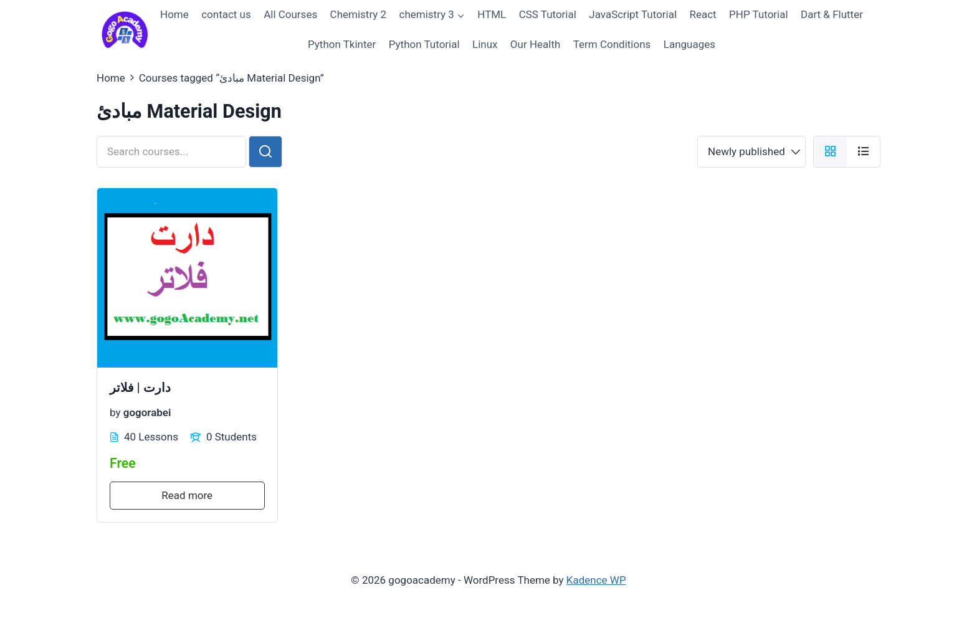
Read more (186, 495)
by (115, 412)
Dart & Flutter (832, 14)
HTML (491, 14)
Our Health (535, 44)
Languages (689, 44)
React (702, 14)
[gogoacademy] (125, 29)
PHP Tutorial (758, 14)
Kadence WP (596, 580)
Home (174, 14)
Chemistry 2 (358, 14)
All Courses (290, 14)
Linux (484, 44)
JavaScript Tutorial (633, 14)
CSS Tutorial (547, 14)
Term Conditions (612, 44)
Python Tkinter (342, 44)
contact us (226, 14)
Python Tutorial (424, 44)
